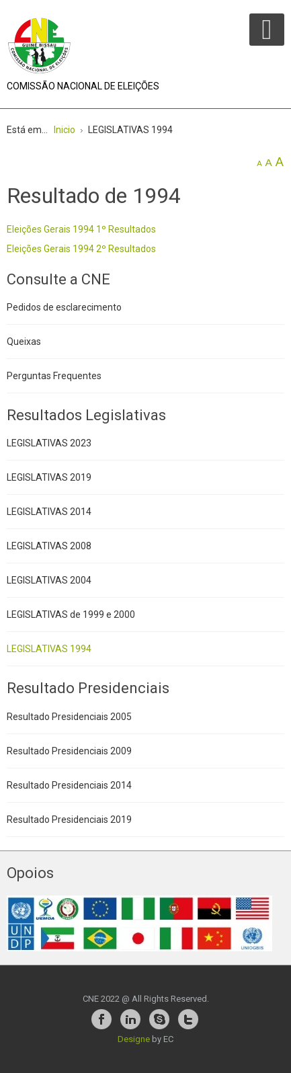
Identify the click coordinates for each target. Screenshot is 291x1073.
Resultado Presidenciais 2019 (69, 819)
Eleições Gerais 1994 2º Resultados (81, 248)
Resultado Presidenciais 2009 (69, 751)
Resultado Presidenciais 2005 (69, 716)
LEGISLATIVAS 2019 (49, 477)
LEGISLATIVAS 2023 (49, 443)
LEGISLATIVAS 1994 (49, 648)
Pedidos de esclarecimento (64, 307)
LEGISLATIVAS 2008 (49, 546)
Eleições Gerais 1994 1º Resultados (81, 229)
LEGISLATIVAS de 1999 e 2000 (71, 614)
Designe (134, 1039)
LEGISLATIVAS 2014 (49, 511)
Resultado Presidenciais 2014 (69, 785)
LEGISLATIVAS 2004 (49, 580)
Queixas (24, 341)
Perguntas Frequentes (54, 375)
